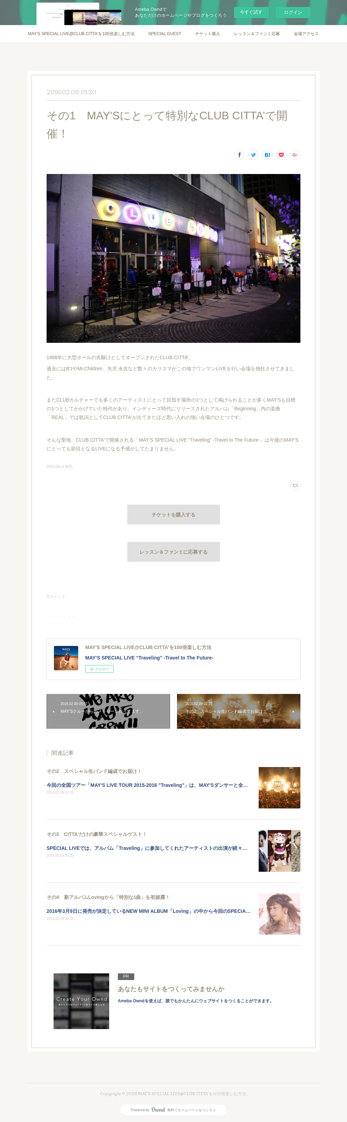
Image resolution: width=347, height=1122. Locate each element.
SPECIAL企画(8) (60, 466)
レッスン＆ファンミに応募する (173, 552)
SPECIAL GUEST (164, 33)
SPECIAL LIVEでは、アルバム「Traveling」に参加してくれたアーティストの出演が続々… (147, 848)
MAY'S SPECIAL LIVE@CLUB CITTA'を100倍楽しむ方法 (81, 33)
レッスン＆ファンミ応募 (257, 33)
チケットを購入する (173, 515)
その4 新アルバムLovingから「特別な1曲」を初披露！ (108, 897)
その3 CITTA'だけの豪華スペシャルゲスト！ (97, 834)
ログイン (293, 12)
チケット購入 (207, 33)
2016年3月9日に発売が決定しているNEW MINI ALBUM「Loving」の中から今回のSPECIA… (149, 911)
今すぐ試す (251, 12)
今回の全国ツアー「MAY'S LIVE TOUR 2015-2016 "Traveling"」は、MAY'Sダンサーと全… (147, 785)
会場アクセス (306, 33)
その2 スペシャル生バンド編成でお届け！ (94, 771)
